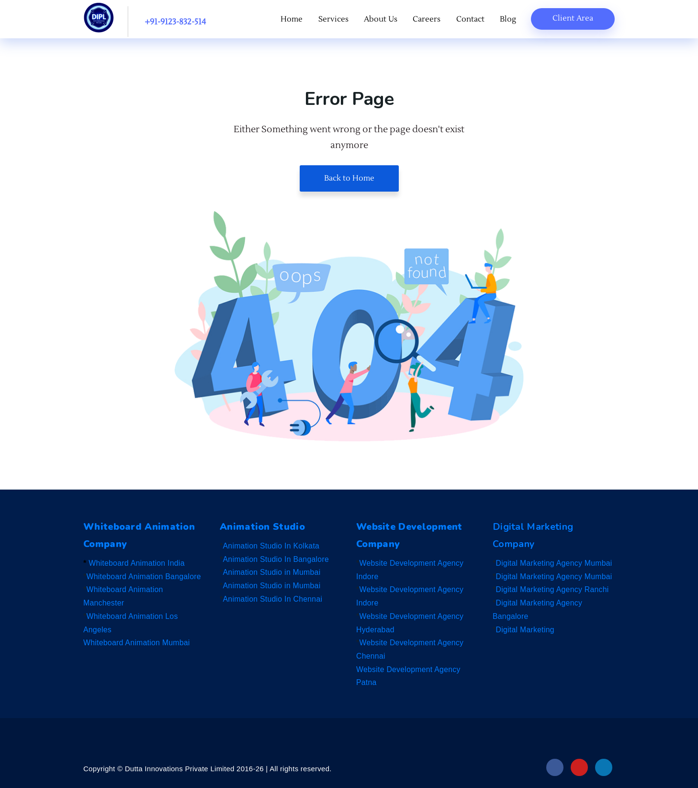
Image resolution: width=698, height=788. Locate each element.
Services (338, 19)
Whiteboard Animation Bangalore (145, 576)
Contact (472, 19)
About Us (384, 19)
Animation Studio (263, 526)
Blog (508, 19)
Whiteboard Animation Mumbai (137, 643)
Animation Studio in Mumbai (272, 572)
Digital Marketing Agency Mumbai (555, 563)
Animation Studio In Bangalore (277, 559)
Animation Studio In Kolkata (272, 546)
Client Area (572, 18)
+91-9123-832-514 (175, 22)
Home (298, 19)
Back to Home (349, 178)
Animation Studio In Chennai (273, 599)
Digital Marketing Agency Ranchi (553, 589)
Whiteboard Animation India (137, 563)
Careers (429, 19)
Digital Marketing (525, 630)
